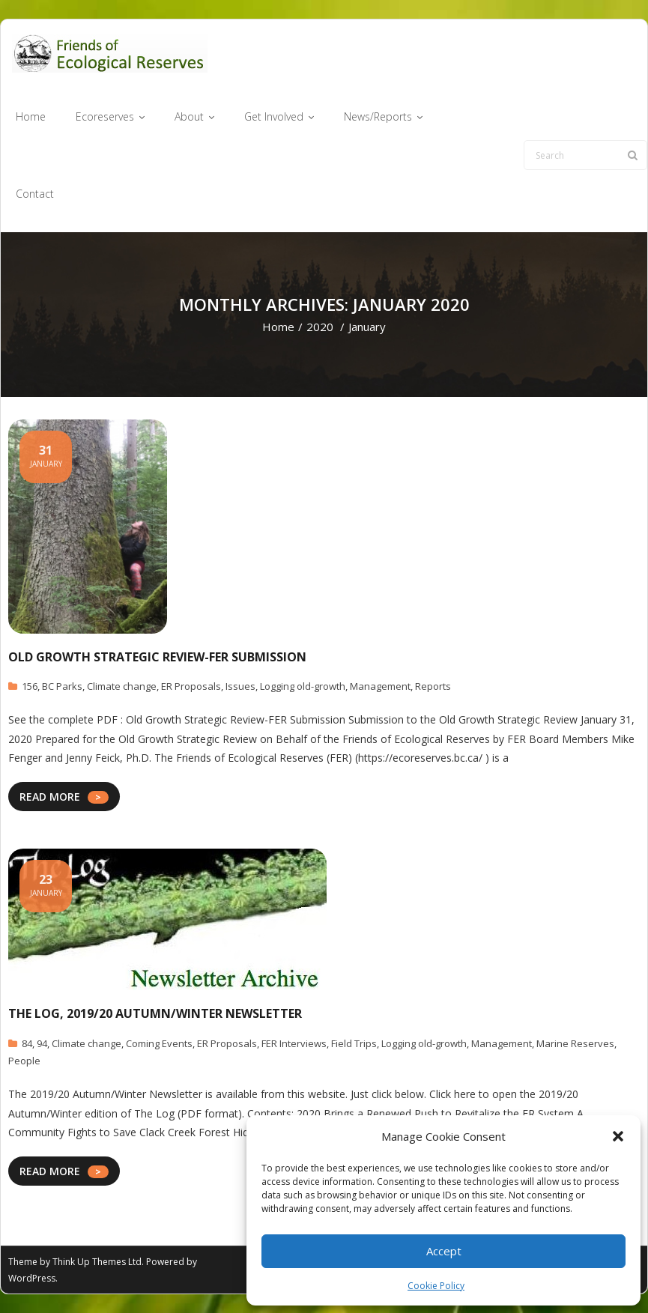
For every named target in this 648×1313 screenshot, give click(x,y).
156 (29, 686)
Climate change (122, 686)
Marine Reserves (575, 1043)
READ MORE (49, 796)
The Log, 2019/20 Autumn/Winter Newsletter (155, 1013)
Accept (443, 1250)
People (24, 1060)
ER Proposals (191, 686)
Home (278, 326)
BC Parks (62, 686)
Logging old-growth (302, 686)
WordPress (31, 1278)
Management (380, 686)
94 (42, 1043)
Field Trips (354, 1043)
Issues (240, 686)
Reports (433, 686)
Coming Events (159, 1043)
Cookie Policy (436, 1285)
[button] (618, 1136)
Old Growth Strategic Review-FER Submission (157, 657)
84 (27, 1043)
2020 (319, 326)
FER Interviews (294, 1043)
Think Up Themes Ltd (97, 1261)
